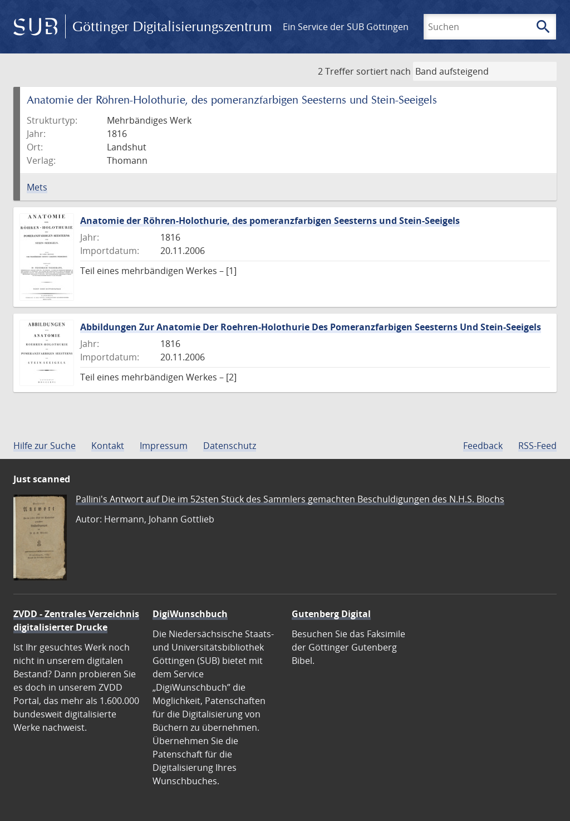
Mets (37, 187)
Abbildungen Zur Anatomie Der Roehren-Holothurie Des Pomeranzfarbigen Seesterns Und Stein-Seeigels (310, 327)
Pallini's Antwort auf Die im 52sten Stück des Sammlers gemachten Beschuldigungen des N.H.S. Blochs (290, 499)
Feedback (483, 445)
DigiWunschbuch (190, 614)
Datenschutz (229, 445)
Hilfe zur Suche (44, 445)
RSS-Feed (537, 445)
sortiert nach (383, 71)
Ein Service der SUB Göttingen (346, 27)
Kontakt (107, 445)
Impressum (164, 445)
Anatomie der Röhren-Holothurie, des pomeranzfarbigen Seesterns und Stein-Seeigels (270, 220)
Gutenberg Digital (331, 614)
